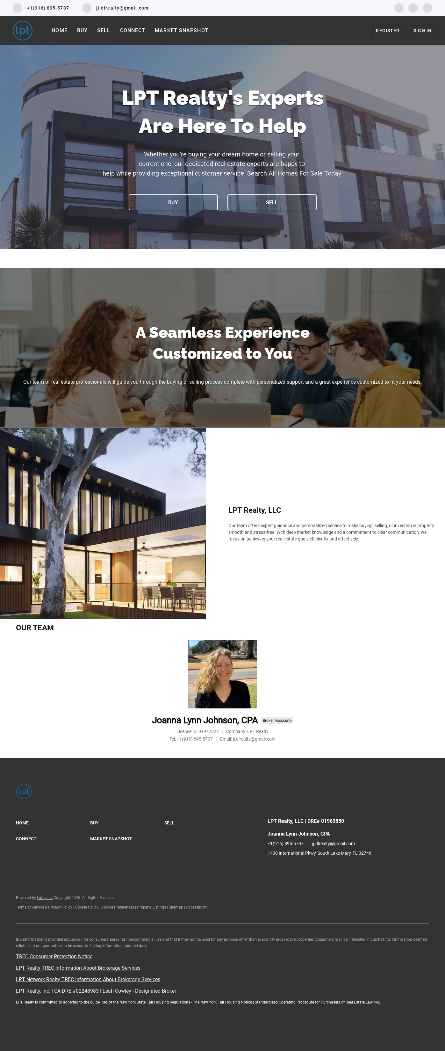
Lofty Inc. (45, 897)
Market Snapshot (181, 30)
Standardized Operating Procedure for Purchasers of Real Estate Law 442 (317, 1002)
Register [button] (387, 30)
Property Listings (151, 907)
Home (59, 30)
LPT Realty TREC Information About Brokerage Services (78, 968)
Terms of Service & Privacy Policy (44, 907)
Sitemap (176, 907)
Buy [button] (82, 30)
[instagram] (427, 7)
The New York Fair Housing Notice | (224, 1002)
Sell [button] (103, 30)
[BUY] (173, 202)
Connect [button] (133, 30)
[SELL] (272, 202)
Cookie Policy (86, 907)
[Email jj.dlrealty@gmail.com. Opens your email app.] (115, 8)
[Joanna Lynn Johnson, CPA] (222, 674)
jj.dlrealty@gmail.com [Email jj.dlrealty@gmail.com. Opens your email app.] (333, 843)
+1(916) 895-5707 (286, 843)
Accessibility (196, 907)
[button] (53, 823)
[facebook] (399, 7)
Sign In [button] (422, 30)
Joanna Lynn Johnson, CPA (205, 720)
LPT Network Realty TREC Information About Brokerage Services (88, 979)
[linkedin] (413, 7)
